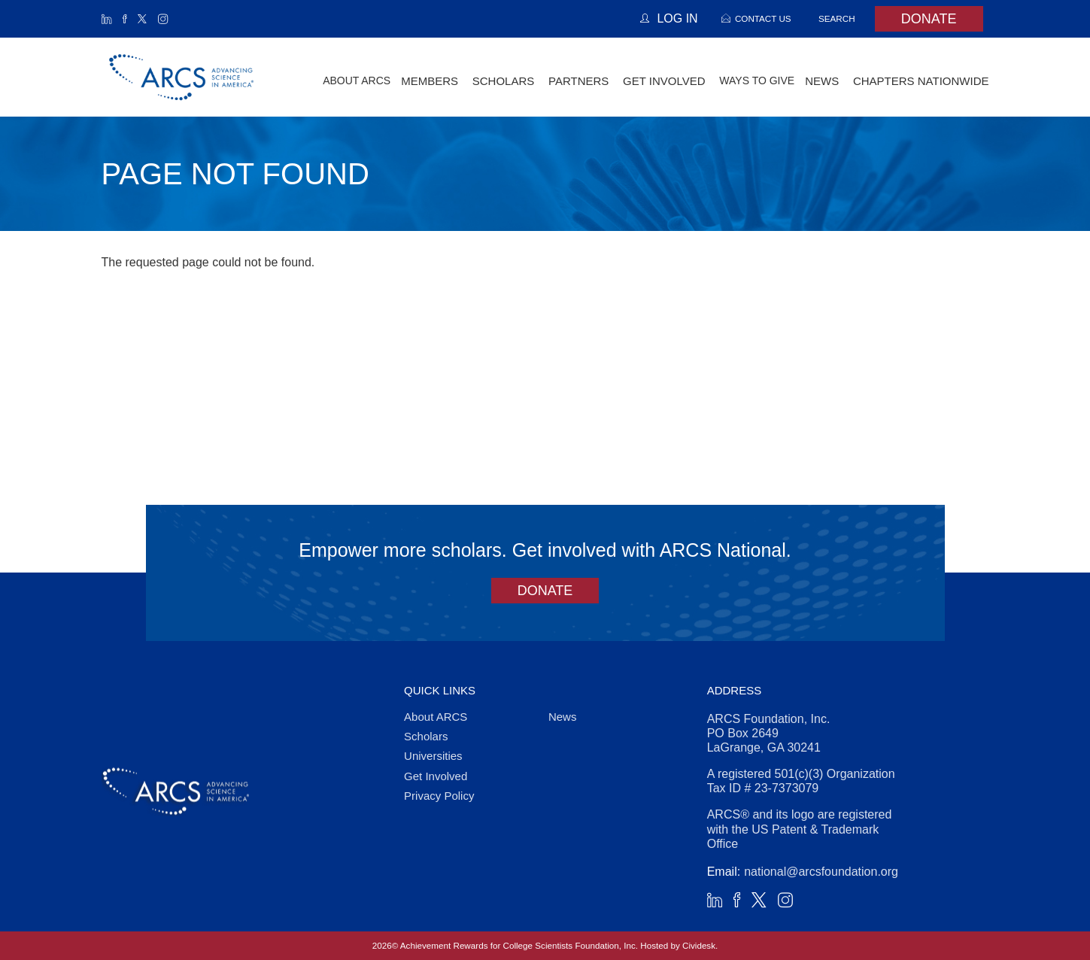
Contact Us (763, 18)
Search (836, 18)
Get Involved (435, 776)
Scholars (426, 736)
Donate (929, 18)
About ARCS (356, 80)
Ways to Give (756, 80)
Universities (433, 755)
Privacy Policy (439, 795)
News (562, 716)
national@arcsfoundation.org (821, 871)
